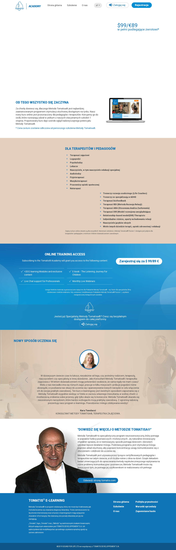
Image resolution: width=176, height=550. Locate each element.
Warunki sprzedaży (146, 506)
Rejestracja (141, 5)
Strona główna (54, 5)
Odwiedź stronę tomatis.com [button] (99, 480)
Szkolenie (72, 5)
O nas (85, 5)
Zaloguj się (117, 5)
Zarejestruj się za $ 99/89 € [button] (139, 261)
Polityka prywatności (147, 501)
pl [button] (98, 5)
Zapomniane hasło (146, 511)
